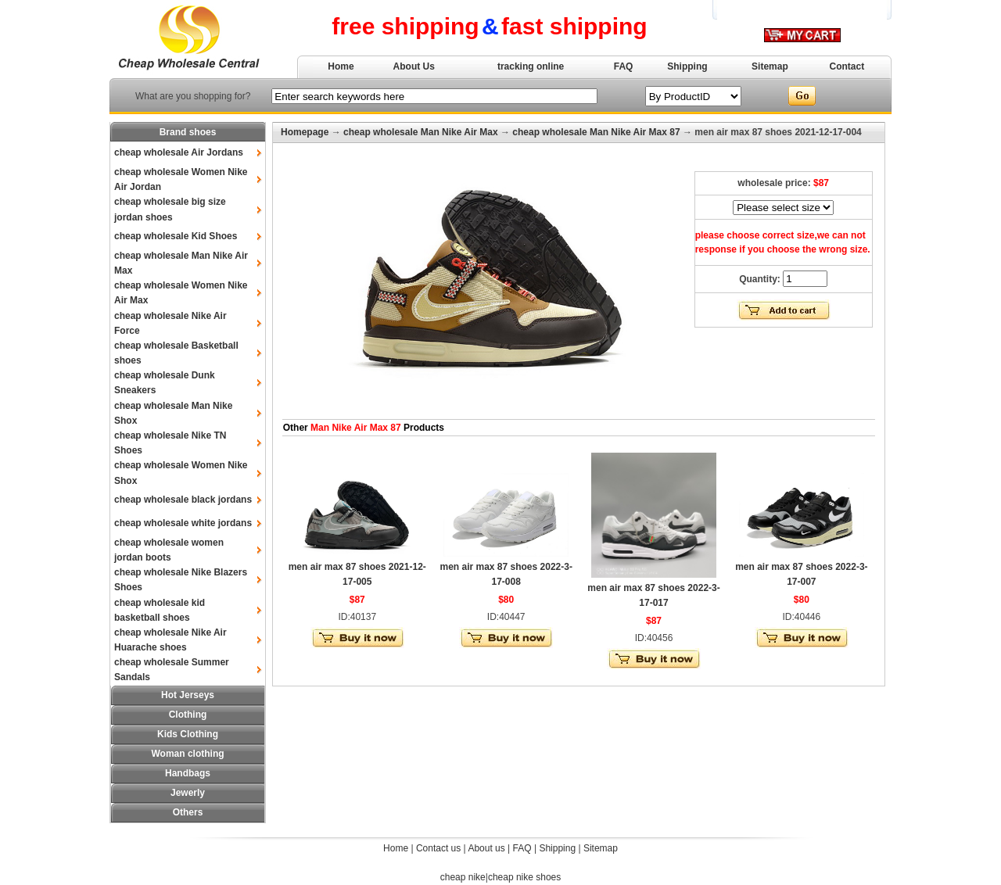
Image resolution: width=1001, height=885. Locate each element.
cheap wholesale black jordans (183, 499)
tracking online (530, 66)
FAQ (623, 66)
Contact (847, 66)
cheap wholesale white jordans (183, 523)
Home (340, 66)
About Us (414, 66)
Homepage (304, 132)
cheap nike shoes (524, 877)
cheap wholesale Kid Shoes (175, 236)
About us (486, 848)
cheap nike (463, 877)
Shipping (687, 66)
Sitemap (770, 66)
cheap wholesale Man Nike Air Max (420, 132)
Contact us (438, 848)
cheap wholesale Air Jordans (178, 152)
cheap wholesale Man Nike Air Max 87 (596, 132)
